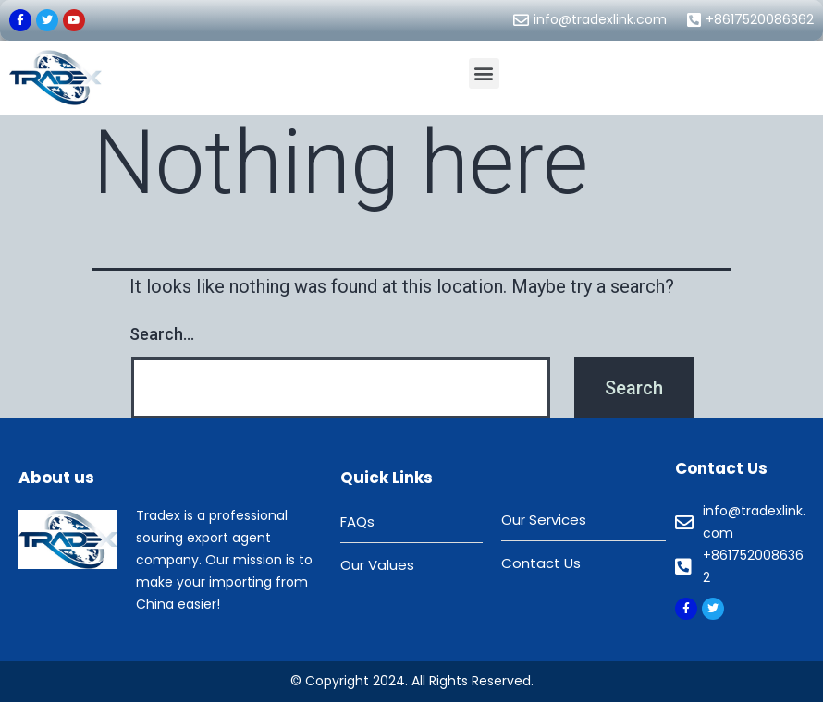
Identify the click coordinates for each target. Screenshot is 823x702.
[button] (484, 73)
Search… (161, 334)
